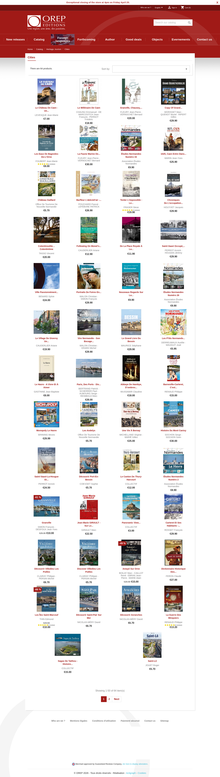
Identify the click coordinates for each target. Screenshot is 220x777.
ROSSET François (173, 530)
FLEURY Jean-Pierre (130, 112)
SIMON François (89, 299)
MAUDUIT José (173, 345)
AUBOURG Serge (88, 393)
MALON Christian (88, 296)
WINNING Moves (46, 435)
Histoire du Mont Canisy (173, 430)
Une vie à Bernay (131, 430)
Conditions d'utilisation (104, 721)
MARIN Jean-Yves (174, 158)
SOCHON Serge (173, 435)
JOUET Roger (152, 665)
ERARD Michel (89, 348)
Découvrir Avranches (131, 615)
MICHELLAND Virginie (130, 435)
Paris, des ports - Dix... (89, 384)
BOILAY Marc (126, 573)
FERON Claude (173, 576)
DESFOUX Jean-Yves (46, 529)
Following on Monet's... (89, 246)
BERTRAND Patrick (89, 388)
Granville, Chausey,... (131, 108)
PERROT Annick (173, 250)
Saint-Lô (152, 661)
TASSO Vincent (46, 253)
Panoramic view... (131, 522)
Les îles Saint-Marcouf (46, 615)
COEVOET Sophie (89, 484)
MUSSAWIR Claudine (131, 391)
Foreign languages (62, 39)
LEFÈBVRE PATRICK (88, 206)
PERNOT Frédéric (92, 118)
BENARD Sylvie (46, 296)
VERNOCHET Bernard (131, 114)
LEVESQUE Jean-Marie (46, 115)
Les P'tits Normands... (173, 338)
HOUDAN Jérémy (173, 253)
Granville (46, 522)
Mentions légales (78, 721)
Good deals (133, 39)
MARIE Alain (135, 578)
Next (116, 699)
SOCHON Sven (173, 437)
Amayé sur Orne (131, 569)
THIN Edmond (46, 619)
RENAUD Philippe (173, 391)
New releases (15, 39)
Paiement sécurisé (130, 721)
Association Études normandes (131, 162)
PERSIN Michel (46, 578)
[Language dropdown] (159, 8)
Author (110, 39)
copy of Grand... (173, 108)
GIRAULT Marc (88, 530)
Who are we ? (146, 7)
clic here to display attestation (135, 764)
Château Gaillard (46, 200)
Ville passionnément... (46, 292)
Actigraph (131, 773)
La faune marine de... (89, 154)
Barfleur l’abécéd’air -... (88, 200)
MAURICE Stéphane (131, 345)
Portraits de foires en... (88, 292)
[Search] (173, 22)
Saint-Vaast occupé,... (173, 246)
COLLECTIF (131, 484)
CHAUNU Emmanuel (86, 112)
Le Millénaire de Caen (88, 108)
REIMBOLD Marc (88, 396)
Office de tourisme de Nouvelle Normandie (46, 205)
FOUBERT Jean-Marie (46, 161)
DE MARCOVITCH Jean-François (89, 114)
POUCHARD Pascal (88, 204)
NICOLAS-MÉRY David (88, 622)
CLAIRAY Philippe (46, 576)
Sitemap (164, 721)
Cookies (142, 773)
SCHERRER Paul (89, 391)
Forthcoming (86, 39)
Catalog (39, 39)
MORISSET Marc (173, 112)
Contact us (204, 39)
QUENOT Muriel (169, 114)
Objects (157, 39)
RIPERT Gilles (178, 115)
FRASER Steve (131, 207)
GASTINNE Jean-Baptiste (46, 391)
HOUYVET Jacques (173, 207)
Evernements (181, 39)
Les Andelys (88, 430)
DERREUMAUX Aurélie (173, 342)
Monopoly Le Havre (46, 430)
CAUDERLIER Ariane (88, 250)
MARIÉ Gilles (131, 437)
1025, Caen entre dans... (173, 154)
